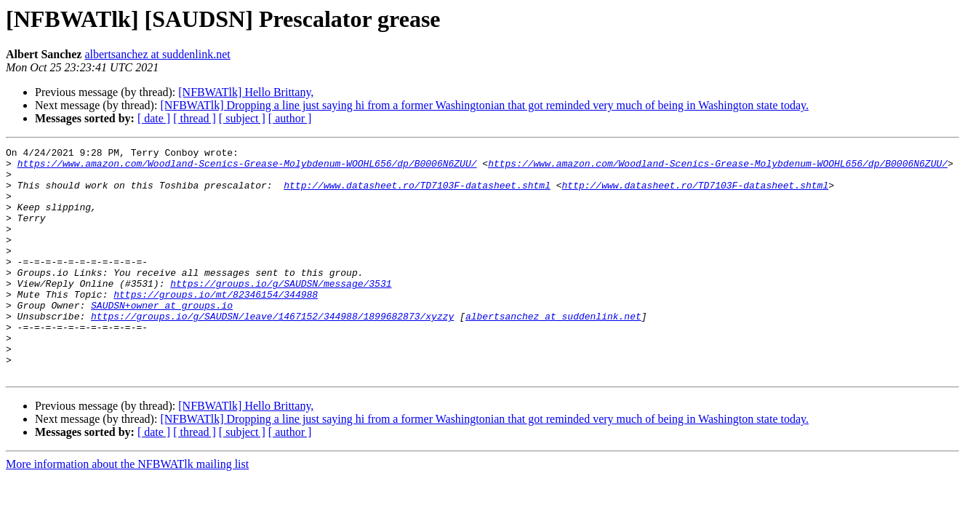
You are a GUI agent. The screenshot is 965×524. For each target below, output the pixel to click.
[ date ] (153, 118)
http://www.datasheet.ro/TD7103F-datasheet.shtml (417, 193)
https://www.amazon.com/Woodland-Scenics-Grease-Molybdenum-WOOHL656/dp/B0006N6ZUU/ (247, 167)
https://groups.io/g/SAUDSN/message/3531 (280, 311)
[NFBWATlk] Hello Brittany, (245, 92)
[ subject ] (242, 118)
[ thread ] (194, 118)
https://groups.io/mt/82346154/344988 (215, 324)
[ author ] (290, 118)
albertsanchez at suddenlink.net (157, 54)
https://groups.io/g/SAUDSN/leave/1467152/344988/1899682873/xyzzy (272, 350)
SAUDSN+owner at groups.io (162, 337)
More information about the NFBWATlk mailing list (127, 510)
